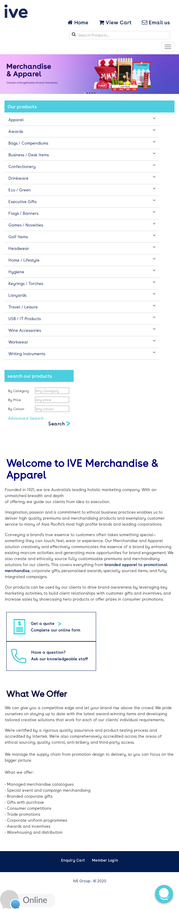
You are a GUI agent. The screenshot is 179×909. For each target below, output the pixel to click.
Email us (156, 22)
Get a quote (43, 623)
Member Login (105, 860)
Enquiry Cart (73, 860)
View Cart (115, 22)
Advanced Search (26, 418)
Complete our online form (55, 629)
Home (79, 22)
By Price (15, 400)
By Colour (16, 408)
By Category (18, 390)
